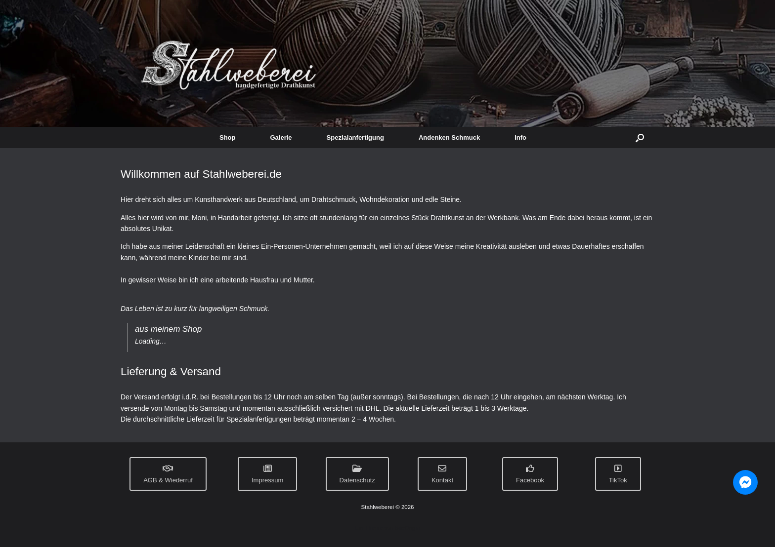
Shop (227, 137)
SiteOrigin (407, 528)
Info (520, 137)
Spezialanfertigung (355, 137)
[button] (639, 137)
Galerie (281, 137)
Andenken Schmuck (449, 137)
